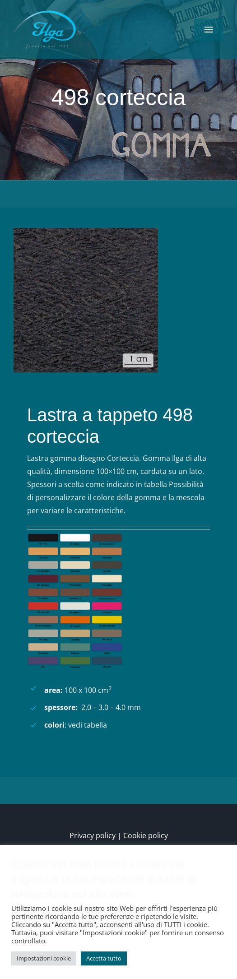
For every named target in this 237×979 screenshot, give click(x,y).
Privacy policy (93, 835)
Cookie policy (145, 835)
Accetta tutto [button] (103, 958)
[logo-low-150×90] (47, 13)
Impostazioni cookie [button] (44, 958)
